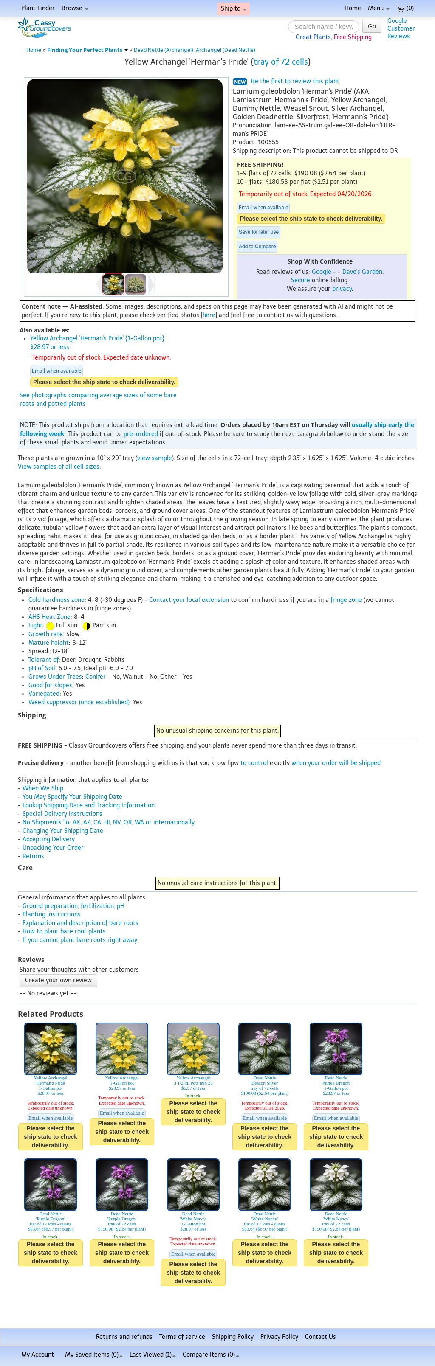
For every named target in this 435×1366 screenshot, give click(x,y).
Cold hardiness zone (56, 600)
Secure (300, 280)
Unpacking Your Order (53, 848)
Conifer (95, 676)
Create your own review (58, 980)
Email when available (263, 208)
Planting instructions (52, 914)
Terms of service (182, 1337)
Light (35, 625)
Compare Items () (211, 1354)
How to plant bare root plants (64, 931)
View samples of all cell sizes (58, 466)
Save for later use (259, 232)
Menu (379, 8)
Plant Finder (38, 8)
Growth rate (45, 634)
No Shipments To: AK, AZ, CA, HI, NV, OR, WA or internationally (109, 822)
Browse (75, 8)
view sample (154, 458)
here (209, 315)
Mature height (48, 642)
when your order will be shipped (336, 763)
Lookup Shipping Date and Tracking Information (89, 805)
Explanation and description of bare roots (80, 923)
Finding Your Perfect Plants (87, 49)
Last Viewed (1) (153, 1354)
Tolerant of (43, 659)
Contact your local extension (189, 600)
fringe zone (346, 600)
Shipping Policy (233, 1337)
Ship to (233, 8)
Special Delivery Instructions (62, 814)
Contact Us (320, 1337)
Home (353, 8)
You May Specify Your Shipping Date (72, 797)
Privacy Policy (279, 1337)
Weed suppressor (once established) (79, 702)
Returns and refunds (124, 1337)
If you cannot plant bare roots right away (80, 940)
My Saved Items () (94, 1354)
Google (321, 271)
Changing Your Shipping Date (63, 831)
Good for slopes (50, 685)
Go (372, 26)
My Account (37, 1354)
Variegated (43, 693)
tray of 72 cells (281, 62)
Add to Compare (257, 247)
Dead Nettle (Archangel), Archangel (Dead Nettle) (194, 50)
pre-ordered (141, 434)
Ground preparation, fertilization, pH (73, 906)
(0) (405, 8)
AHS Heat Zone (49, 617)
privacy (342, 288)
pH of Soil (41, 668)
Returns (33, 856)
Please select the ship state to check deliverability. (311, 218)
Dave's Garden (362, 271)
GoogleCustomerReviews (401, 28)
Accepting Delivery (49, 839)
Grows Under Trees (55, 676)
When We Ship (43, 788)
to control (254, 763)
